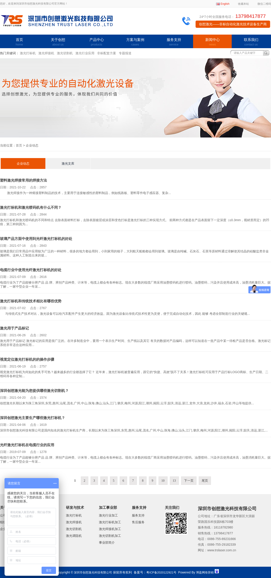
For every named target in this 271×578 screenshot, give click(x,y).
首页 (19, 42)
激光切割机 (65, 53)
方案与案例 (135, 42)
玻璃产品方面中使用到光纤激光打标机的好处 (36, 239)
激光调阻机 (74, 536)
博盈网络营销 (205, 572)
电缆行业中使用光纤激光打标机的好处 (30, 270)
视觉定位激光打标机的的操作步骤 (27, 359)
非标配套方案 (106, 53)
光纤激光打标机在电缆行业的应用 (27, 445)
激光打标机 (28, 53)
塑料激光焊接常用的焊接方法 (23, 180)
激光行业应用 (84, 53)
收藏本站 (243, 3)
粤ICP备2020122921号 (161, 572)
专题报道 (125, 53)
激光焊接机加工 (110, 529)
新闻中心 (212, 42)
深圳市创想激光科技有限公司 (93, 572)
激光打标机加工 (110, 522)
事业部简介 (107, 542)
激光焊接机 (46, 53)
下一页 (189, 480)
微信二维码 (264, 3)
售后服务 (138, 522)
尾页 (205, 480)
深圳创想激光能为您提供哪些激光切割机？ (34, 391)
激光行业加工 (108, 515)
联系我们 (251, 42)
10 (163, 480)
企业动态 (23, 163)
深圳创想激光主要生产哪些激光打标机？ (32, 418)
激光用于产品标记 (14, 328)
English (225, 3)
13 (174, 480)
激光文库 (68, 163)
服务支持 (173, 42)
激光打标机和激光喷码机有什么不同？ (30, 207)
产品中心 (96, 42)
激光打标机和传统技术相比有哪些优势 (30, 301)
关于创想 (58, 42)
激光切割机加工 (110, 536)
